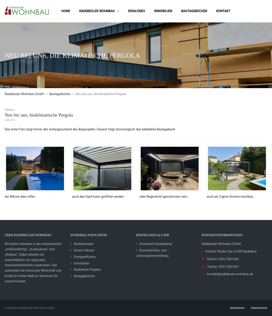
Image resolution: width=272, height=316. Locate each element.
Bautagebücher (84, 276)
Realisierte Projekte (87, 269)
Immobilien (82, 263)
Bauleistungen (84, 244)
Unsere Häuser (84, 250)
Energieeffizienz (85, 257)
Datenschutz (259, 307)
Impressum (237, 307)
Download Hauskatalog (155, 244)
